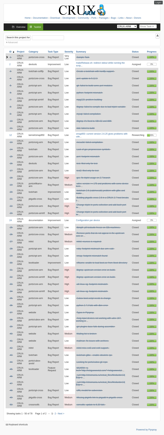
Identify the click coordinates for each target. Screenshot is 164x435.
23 (11, 213)
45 (11, 369)
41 (11, 341)
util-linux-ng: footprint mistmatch (92, 284)
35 (11, 298)
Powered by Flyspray (146, 429)
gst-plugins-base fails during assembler (96, 326)
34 (11, 291)
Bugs (113, 18)
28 (11, 248)
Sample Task (83, 57)
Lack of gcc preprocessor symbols (93, 149)
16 (11, 163)
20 (11, 192)
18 (11, 177)
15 (11, 156)
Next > (61, 413)
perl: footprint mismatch (88, 156)
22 (11, 206)
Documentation (40, 18)
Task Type (53, 51)
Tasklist (37, 27)
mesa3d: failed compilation (90, 142)
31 (11, 270)
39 (11, 326)
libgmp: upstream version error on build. (96, 270)
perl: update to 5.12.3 (87, 78)
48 (11, 390)
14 (11, 149)
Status (135, 51)
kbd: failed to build (85, 128)
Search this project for (18, 37)
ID (11, 51)
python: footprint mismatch (89, 92)
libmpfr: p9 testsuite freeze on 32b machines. (98, 227)
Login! (158, 2)
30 (11, 262)
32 (11, 277)
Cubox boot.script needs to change (93, 298)
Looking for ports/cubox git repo (92, 362)
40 (11, 333)
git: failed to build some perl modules (94, 85)
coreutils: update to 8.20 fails (91, 404)
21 (11, 199)
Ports (94, 18)
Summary (81, 51)
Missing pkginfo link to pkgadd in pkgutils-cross (99, 397)
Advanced (13, 42)
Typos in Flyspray (85, 312)
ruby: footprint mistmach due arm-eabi (95, 248)
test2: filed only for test (88, 170)
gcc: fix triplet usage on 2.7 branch (93, 177)
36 (11, 305)
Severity (69, 51)
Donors (137, 18)
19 (11, 185)
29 (11, 256)
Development (68, 18)
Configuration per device (88, 220)
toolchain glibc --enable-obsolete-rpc (94, 355)
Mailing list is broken (86, 333)
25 (11, 227)
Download (55, 18)
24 (10, 220)
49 (11, 397)
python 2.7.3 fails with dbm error (92, 305)
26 (11, 234)
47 (11, 383)
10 (11, 121)
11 (11, 128)
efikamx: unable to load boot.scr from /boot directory (102, 262)
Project (20, 51)
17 (11, 170)
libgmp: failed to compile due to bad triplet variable (101, 107)
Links (121, 18)
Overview (20, 27)
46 (11, 376)
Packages (104, 18)
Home (28, 18)
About (128, 18)
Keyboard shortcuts (17, 424)
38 (11, 319)
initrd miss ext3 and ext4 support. (93, 348)
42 (11, 348)
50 (11, 404)
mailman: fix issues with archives (92, 341)
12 (10, 135)
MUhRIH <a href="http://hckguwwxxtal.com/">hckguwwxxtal (99, 369)
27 (11, 241)
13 (11, 142)
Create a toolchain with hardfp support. (95, 71)
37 (11, 312)
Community (83, 18)
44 (11, 362)
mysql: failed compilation (89, 114)
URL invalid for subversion (89, 390)
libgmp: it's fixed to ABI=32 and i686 (94, 121)
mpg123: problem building (89, 99)
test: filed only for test (87, 163)
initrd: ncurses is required (89, 241)
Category (33, 51)
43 (11, 355)
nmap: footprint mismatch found (92, 256)
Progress (152, 51)
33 (11, 284)
